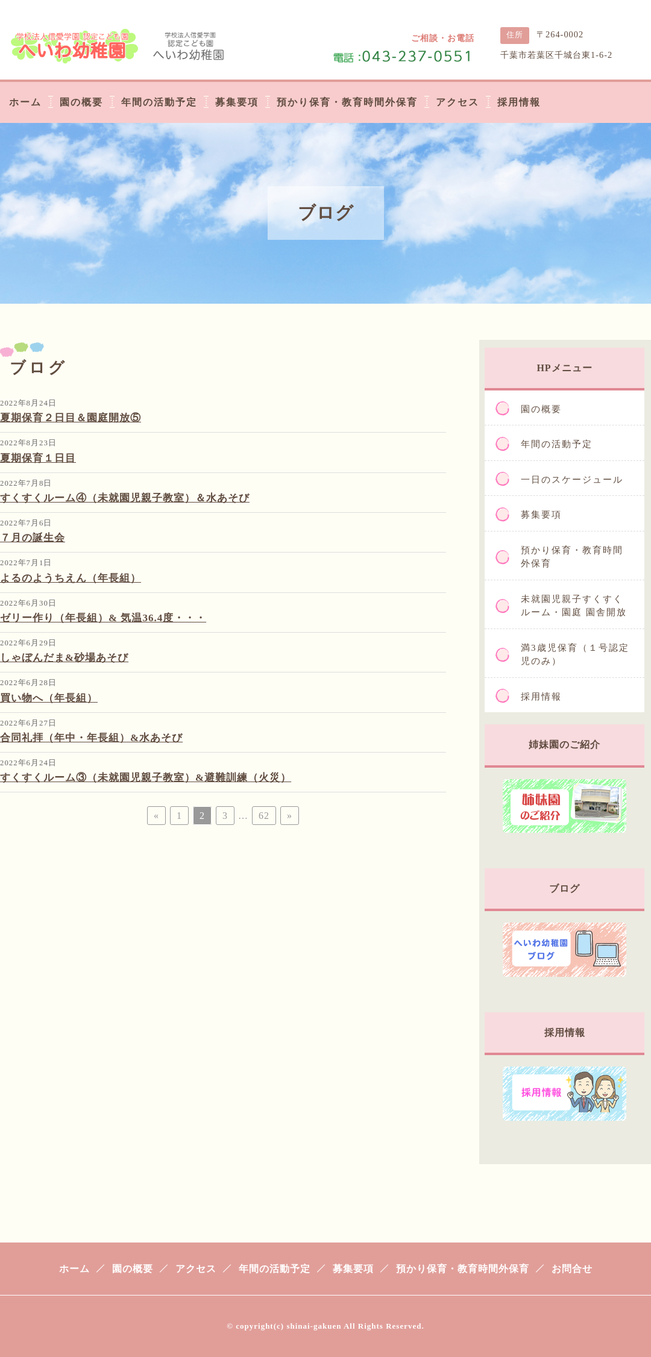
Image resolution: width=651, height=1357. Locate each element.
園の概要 (541, 409)
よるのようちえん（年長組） (70, 578)
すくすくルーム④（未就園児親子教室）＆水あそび (125, 498)
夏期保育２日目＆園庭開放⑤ (70, 418)
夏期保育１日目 (38, 458)
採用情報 (541, 696)
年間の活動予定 (557, 444)
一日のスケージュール (572, 479)
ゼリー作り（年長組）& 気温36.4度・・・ (103, 618)
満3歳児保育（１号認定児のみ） (575, 654)
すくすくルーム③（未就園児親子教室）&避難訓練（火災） (145, 777)
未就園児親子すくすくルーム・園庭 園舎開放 (574, 606)
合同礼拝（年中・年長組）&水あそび (91, 738)
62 (264, 815)
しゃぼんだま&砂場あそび (64, 657)
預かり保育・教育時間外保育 (572, 557)
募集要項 (541, 514)
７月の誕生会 (32, 538)
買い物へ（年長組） (49, 698)
